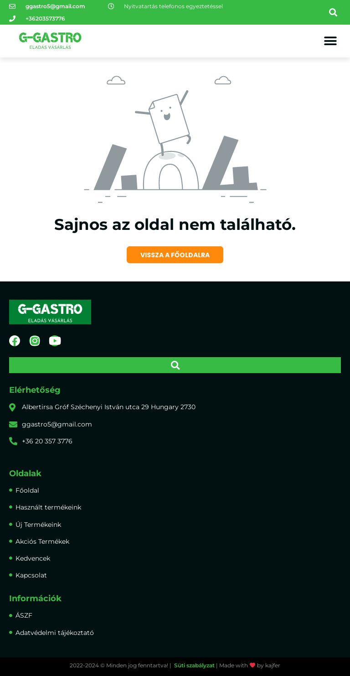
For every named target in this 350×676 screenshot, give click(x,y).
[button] (333, 12)
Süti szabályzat (194, 664)
